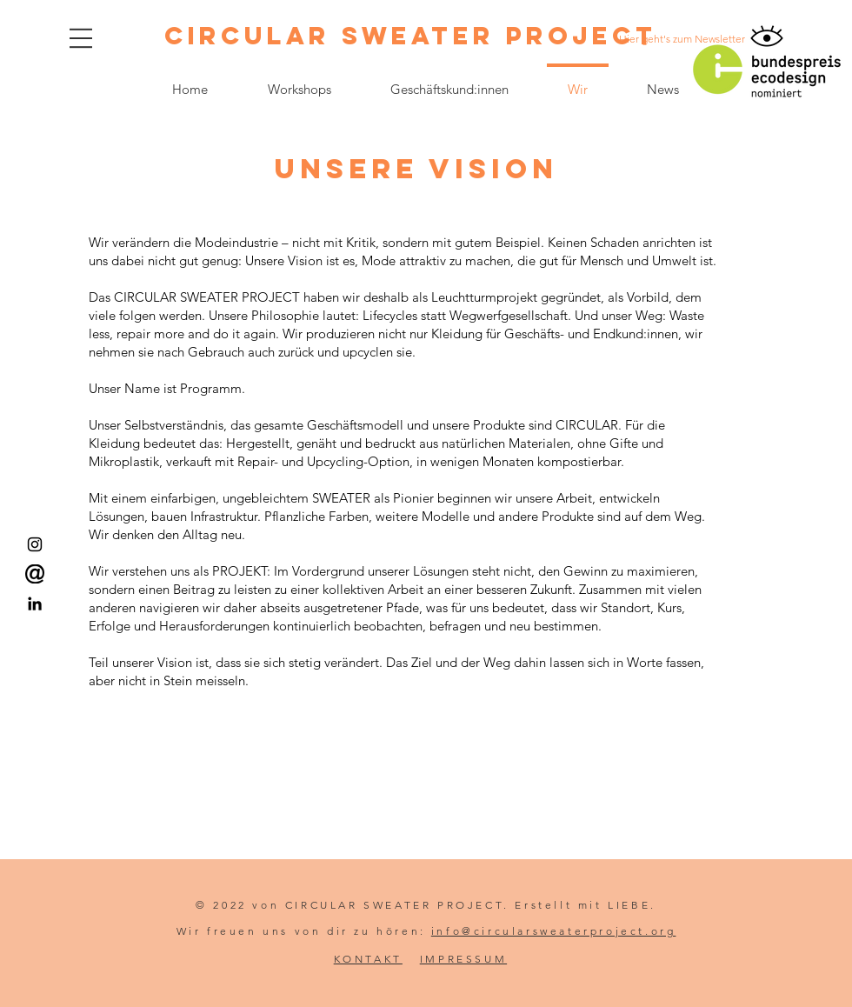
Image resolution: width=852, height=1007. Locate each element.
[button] (81, 38)
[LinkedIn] (34, 603)
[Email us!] (34, 574)
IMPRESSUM (463, 958)
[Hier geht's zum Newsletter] (682, 39)
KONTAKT (368, 958)
